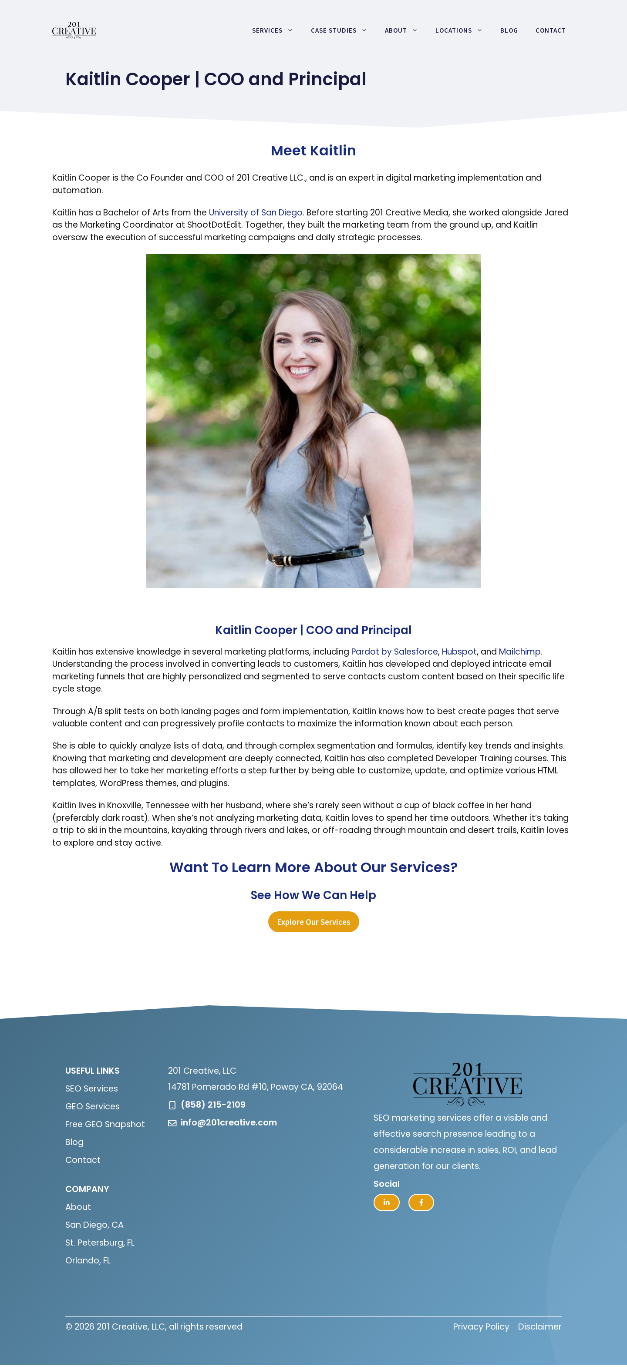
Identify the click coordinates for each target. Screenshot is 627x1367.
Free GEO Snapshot (105, 1124)
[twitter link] (387, 1202)
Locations (463, 30)
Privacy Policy (481, 1327)
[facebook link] (421, 1202)
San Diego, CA (94, 1225)
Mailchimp (520, 652)
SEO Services (91, 1089)
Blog (509, 30)
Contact (551, 30)
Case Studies (343, 30)
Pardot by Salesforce (394, 652)
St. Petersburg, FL (100, 1243)
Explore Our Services (314, 922)
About (406, 30)
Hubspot (459, 652)
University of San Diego (256, 212)
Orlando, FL (88, 1260)
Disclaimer (540, 1327)
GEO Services (92, 1106)
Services (277, 30)
